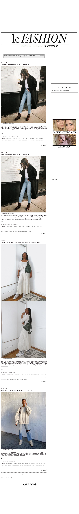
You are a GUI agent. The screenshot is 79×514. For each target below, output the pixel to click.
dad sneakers (4, 366)
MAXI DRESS (23, 377)
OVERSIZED (28, 465)
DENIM (31, 138)
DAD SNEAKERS (42, 374)
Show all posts (24, 56)
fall (42, 452)
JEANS (23, 140)
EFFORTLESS (4, 377)
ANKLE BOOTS (8, 138)
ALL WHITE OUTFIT (9, 374)
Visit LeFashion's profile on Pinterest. (60, 90)
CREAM (26, 463)
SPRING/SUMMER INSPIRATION (8, 379)
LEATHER (16, 377)
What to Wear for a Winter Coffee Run (15, 65)
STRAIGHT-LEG (39, 140)
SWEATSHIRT (4, 468)
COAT (27, 138)
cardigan (20, 364)
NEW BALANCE (29, 377)
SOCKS (43, 377)
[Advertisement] (39, 17)
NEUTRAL (16, 465)
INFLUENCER (18, 228)
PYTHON (27, 140)
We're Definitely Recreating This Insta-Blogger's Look (20, 242)
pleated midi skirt (29, 364)
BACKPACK (17, 374)
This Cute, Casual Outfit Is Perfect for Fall (17, 390)
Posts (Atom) (11, 477)
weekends (13, 452)
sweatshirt (6, 454)
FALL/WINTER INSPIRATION (7, 228)
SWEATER (19, 379)
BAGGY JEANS (8, 463)
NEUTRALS (22, 465)
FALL (34, 138)
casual (10, 453)
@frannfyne (10, 358)
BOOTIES (15, 138)
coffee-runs (9, 362)
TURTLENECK (4, 143)
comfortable (17, 453)
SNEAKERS (42, 465)
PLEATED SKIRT (37, 377)
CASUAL (24, 138)
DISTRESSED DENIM (33, 463)
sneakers (15, 454)
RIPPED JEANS (35, 465)
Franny (24, 362)
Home (23, 474)
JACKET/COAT (17, 140)
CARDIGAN (23, 374)
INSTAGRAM (11, 140)
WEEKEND (10, 143)
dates (6, 455)
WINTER (16, 143)
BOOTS (19, 138)
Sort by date (40, 55)
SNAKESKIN (33, 140)
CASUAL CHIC (29, 226)
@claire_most (9, 449)
